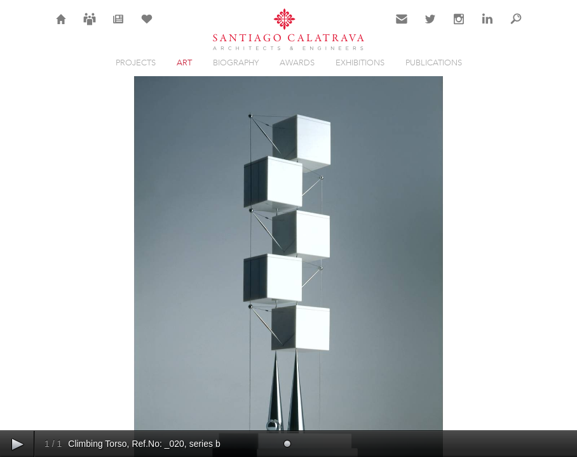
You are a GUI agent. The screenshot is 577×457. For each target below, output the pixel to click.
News (118, 26)
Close (515, 104)
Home (61, 26)
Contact (402, 26)
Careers (89, 26)
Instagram (459, 26)
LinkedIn (487, 26)
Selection (147, 26)
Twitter (430, 26)
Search (516, 26)
